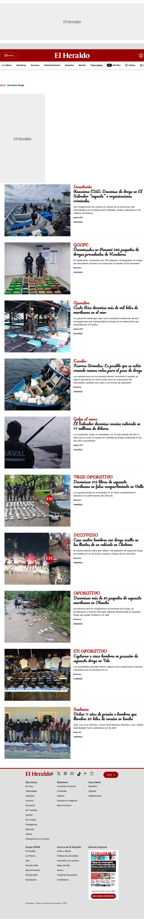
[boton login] (141, 56)
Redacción (77, 268)
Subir (111, 775)
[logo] (32, 774)
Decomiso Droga (15, 85)
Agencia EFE (78, 218)
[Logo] (72, 55)
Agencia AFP (78, 329)
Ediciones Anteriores (103, 896)
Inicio (3, 85)
